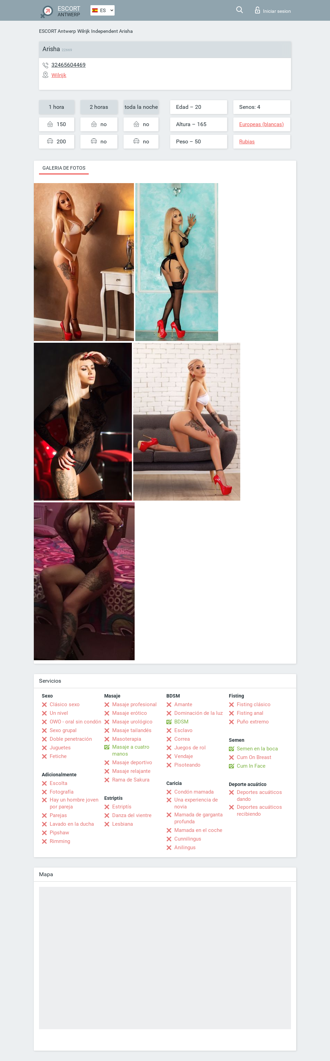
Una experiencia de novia (196, 803)
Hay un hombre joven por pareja (74, 803)
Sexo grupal (63, 730)
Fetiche (58, 756)
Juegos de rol (190, 748)
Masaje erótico (129, 713)
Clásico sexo (65, 704)
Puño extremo (253, 722)
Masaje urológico (132, 722)
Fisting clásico (254, 704)
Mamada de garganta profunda (198, 818)
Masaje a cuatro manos (130, 750)
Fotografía (62, 792)
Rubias (247, 142)
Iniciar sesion (273, 10)
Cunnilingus (187, 839)
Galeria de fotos (63, 168)
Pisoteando (187, 765)
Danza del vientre (132, 815)
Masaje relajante (131, 771)
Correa (182, 739)
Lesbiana (122, 824)
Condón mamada (194, 792)
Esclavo (183, 730)
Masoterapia (126, 739)
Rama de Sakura (130, 780)
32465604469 (68, 64)
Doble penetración (71, 739)
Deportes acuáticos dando (259, 795)
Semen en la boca (257, 749)
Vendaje (183, 756)
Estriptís (122, 807)
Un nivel (59, 713)
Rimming (60, 841)
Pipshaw (59, 833)
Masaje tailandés (132, 730)
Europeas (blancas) (261, 124)
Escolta (58, 783)
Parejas (58, 815)
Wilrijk (83, 31)
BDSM (181, 722)
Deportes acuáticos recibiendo (259, 810)
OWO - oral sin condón (75, 722)
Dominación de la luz (198, 713)
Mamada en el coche (198, 830)
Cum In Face (251, 766)
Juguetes (60, 748)
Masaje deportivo (132, 762)
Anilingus (185, 847)
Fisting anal (250, 713)
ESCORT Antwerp (57, 31)
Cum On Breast (254, 757)
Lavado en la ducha (72, 824)
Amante (183, 704)
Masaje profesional (134, 704)
